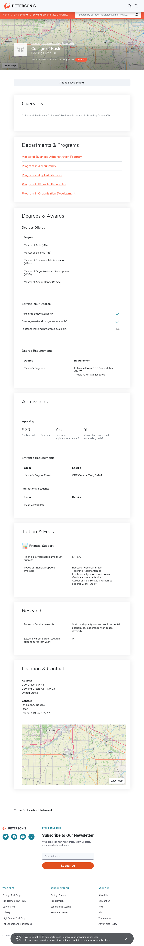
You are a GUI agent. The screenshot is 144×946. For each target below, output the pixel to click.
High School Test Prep (14, 918)
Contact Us (104, 901)
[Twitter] (6, 837)
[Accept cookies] (124, 938)
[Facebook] (14, 837)
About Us (103, 895)
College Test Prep (11, 895)
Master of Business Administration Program (52, 157)
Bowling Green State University (50, 14)
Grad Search (57, 901)
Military (6, 912)
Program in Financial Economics (44, 184)
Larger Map (10, 65)
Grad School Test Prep (14, 901)
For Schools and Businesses (17, 924)
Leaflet (103, 21)
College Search (58, 895)
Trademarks (104, 918)
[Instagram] (31, 837)
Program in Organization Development (48, 194)
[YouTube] (23, 837)
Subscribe (68, 865)
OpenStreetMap (121, 21)
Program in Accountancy (39, 166)
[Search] (129, 6)
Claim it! (81, 59)
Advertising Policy (107, 924)
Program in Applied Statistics (42, 175)
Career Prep (9, 906)
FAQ (100, 906)
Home (6, 14)
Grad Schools (21, 14)
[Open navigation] (136, 6)
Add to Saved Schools (72, 82)
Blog (100, 912)
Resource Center (59, 912)
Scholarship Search (61, 906)
